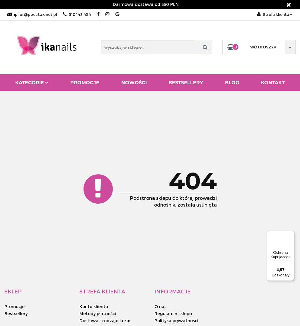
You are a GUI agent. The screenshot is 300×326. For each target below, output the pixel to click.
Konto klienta (93, 306)
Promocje (84, 82)
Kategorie (31, 82)
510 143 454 (77, 14)
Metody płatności (97, 313)
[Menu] (290, 234)
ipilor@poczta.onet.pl (32, 14)
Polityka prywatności (176, 320)
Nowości (134, 82)
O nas (160, 306)
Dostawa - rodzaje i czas (105, 320)
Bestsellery (185, 82)
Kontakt (273, 82)
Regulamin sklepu (173, 313)
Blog (232, 82)
